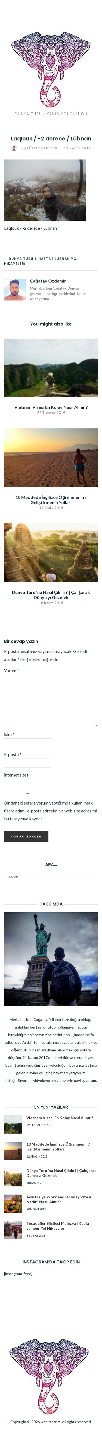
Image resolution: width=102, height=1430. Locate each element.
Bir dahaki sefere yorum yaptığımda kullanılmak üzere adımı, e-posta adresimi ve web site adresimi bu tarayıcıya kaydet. (50, 810)
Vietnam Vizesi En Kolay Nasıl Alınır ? (51, 407)
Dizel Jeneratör (51, 1429)
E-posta (12, 754)
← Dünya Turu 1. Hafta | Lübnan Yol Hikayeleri (41, 261)
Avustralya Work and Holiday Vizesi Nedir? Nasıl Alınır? (58, 1199)
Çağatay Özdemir (35, 148)
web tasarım (50, 1422)
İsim (9, 734)
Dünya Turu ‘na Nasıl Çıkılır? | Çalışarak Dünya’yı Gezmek (51, 595)
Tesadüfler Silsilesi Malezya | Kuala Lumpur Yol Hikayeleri (57, 1225)
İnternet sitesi (16, 774)
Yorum (11, 670)
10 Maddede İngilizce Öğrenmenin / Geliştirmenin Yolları (51, 500)
